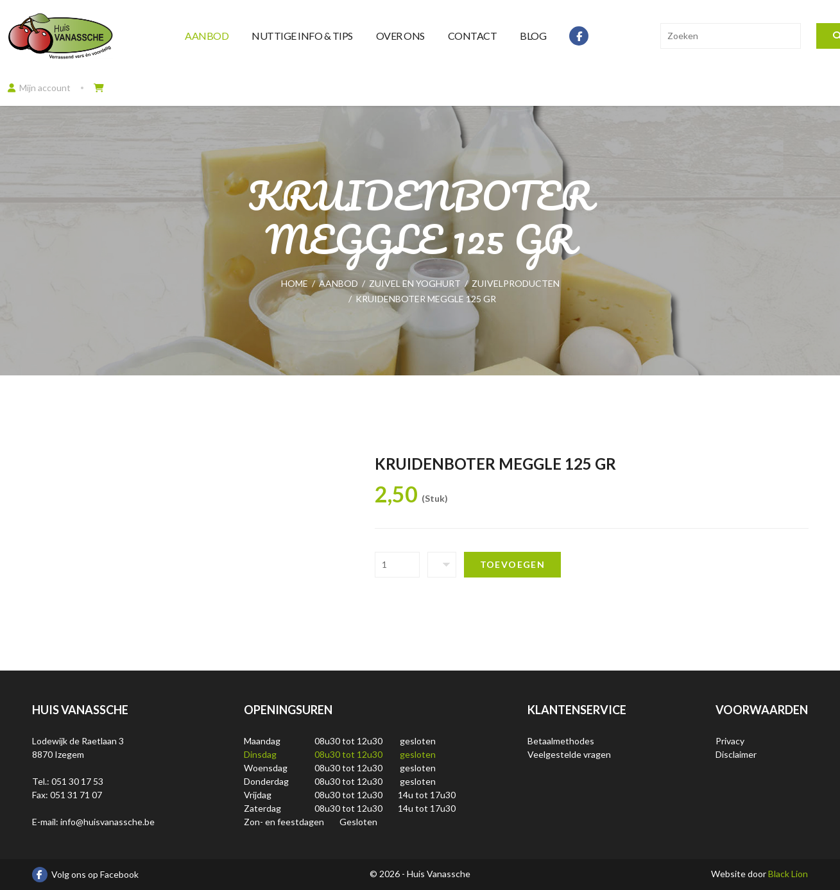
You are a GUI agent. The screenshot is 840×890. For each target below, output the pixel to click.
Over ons (400, 36)
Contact (472, 36)
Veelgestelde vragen (569, 754)
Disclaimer (736, 754)
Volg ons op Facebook (85, 874)
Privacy (730, 740)
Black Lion (788, 873)
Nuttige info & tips (302, 36)
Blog (533, 36)
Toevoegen (512, 564)
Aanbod (206, 36)
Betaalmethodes (560, 740)
